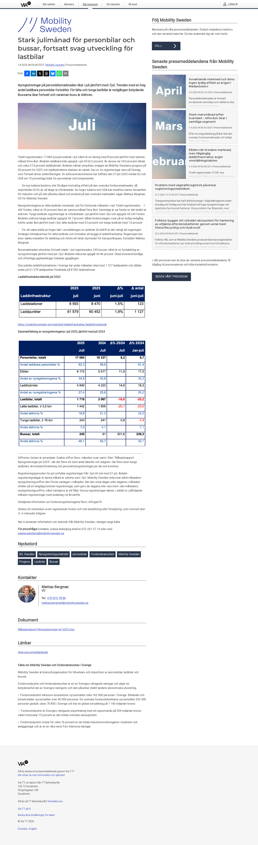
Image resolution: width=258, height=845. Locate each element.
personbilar (80, 554)
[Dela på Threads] (46, 74)
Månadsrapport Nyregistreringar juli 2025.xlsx (46, 629)
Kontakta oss (55, 801)
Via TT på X (24, 808)
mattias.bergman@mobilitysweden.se (65, 603)
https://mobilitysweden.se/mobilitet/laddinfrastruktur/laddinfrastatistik (62, 324)
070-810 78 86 (56, 598)
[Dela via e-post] (65, 74)
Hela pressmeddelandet (33, 652)
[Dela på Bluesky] (53, 74)
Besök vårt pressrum (171, 276)
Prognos (24, 561)
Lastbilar (39, 561)
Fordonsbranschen (102, 554)
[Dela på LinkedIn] (33, 74)
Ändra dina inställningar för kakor (36, 815)
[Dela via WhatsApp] (59, 74)
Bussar (53, 561)
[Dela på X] (40, 74)
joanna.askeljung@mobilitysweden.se (41, 533)
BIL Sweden (26, 554)
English (33, 828)
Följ (166, 46)
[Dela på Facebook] (27, 74)
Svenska (22, 828)
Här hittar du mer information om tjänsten (41, 775)
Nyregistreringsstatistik (53, 554)
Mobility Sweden (55, 64)
